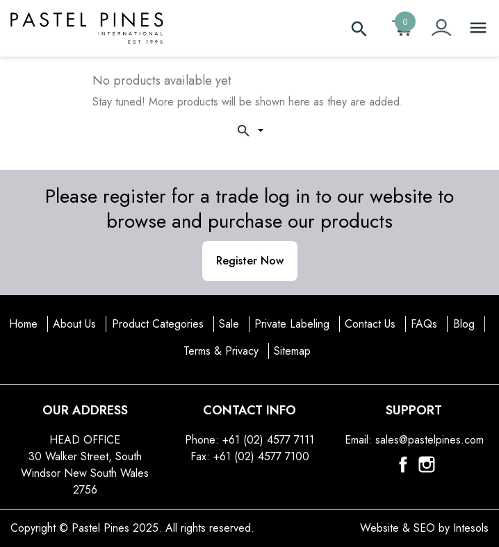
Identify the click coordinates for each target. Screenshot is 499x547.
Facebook (403, 464)
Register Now (250, 261)
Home (23, 324)
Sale (229, 324)
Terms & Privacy (221, 351)
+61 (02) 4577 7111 (268, 440)
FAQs (424, 324)
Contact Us (370, 324)
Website (379, 528)
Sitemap (292, 351)
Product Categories (158, 324)
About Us (74, 324)
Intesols (471, 528)
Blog (464, 324)
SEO (424, 528)
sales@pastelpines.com (429, 440)
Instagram (427, 464)
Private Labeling (291, 324)
